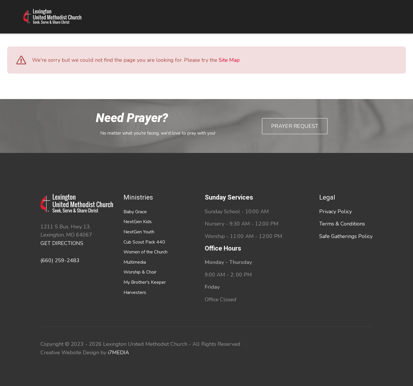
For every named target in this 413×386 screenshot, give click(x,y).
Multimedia (134, 262)
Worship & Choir (139, 272)
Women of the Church (145, 252)
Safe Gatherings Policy (346, 236)
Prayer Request (294, 126)
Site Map (229, 60)
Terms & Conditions (342, 223)
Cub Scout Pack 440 (144, 242)
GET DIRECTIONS (61, 243)
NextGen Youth (138, 232)
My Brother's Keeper (144, 282)
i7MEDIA (118, 352)
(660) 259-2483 (60, 260)
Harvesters (134, 292)
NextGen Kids (137, 221)
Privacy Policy (335, 211)
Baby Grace (135, 212)
